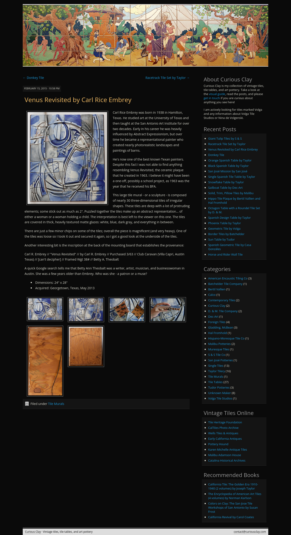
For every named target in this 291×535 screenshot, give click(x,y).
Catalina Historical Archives (227, 460)
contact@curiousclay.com (250, 532)
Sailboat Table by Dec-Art (225, 188)
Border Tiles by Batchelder (226, 234)
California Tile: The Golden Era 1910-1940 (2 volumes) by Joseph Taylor (233, 486)
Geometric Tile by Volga (224, 228)
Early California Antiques (225, 439)
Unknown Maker (219, 393)
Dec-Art (213, 316)
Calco (212, 295)
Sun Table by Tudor (221, 239)
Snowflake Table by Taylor (226, 182)
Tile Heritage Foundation (225, 422)
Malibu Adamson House (224, 455)
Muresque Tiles (218, 349)
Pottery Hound (218, 444)
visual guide (217, 94)
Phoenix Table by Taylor (224, 223)
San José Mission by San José (227, 171)
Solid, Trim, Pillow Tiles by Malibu (231, 193)
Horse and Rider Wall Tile (225, 254)
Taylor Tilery (216, 371)
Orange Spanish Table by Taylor (230, 160)
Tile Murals (56, 404)
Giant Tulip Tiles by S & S (225, 138)
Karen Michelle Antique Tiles (227, 449)
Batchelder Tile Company (225, 284)
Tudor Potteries (219, 387)
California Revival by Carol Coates (231, 517)
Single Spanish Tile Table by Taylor (231, 177)
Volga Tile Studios (220, 398)
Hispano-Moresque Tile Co (226, 338)
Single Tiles (215, 366)
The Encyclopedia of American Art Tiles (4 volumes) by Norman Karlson (234, 496)
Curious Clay (216, 306)
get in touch (212, 98)
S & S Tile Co (216, 355)
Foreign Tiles (217, 322)
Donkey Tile (33, 77)
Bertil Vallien (217, 289)
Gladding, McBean (220, 327)
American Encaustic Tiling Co (228, 278)
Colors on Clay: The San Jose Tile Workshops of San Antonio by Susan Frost (233, 507)
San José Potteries (220, 360)
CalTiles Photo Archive (223, 428)
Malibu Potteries (219, 344)
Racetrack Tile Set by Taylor (168, 77)
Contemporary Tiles (221, 300)
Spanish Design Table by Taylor (229, 218)
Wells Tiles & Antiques (223, 433)
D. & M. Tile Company (223, 311)
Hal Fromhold (217, 333)
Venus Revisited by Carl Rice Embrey (78, 99)
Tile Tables (215, 382)
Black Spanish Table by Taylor (228, 166)
